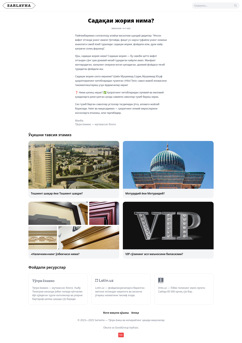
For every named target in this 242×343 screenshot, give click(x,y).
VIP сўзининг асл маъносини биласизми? (154, 254)
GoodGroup (122, 327)
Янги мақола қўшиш (116, 312)
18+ (121, 335)
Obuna (107, 327)
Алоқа (135, 312)
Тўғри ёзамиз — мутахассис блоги (95, 124)
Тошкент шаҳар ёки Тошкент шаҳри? (57, 193)
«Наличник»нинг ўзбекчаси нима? (55, 254)
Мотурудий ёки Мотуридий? (145, 193)
